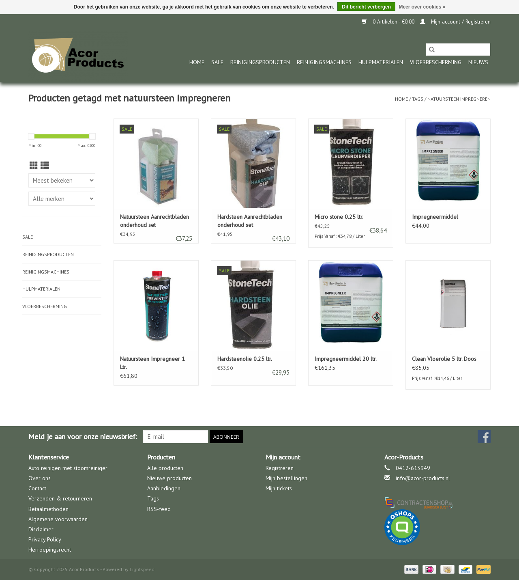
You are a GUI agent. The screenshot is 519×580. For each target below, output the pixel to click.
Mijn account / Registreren (455, 21)
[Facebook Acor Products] (484, 436)
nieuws (478, 62)
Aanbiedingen (163, 488)
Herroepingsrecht (49, 549)
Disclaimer (41, 529)
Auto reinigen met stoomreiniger (67, 468)
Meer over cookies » (422, 7)
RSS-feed (159, 509)
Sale (217, 62)
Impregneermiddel (435, 216)
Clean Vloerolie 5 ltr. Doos (444, 358)
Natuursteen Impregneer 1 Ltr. (152, 363)
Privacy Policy (44, 539)
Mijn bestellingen (286, 478)
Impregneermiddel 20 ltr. (346, 358)
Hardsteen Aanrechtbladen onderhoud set (249, 221)
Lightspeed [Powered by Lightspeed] (142, 569)
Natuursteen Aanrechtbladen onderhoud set (154, 221)
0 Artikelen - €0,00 (389, 21)
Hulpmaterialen (380, 62)
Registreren (280, 468)
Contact (37, 488)
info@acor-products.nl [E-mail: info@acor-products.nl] (423, 478)
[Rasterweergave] (34, 165)
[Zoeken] (458, 49)
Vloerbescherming (435, 62)
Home (196, 62)
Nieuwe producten (169, 478)
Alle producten (165, 468)
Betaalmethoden (48, 509)
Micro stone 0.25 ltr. (339, 216)
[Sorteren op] (61, 180)
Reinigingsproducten (260, 62)
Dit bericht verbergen (366, 7)
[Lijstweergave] (45, 165)
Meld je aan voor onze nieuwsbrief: (82, 436)
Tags (417, 99)
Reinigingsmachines (324, 62)
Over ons (39, 478)
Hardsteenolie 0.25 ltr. (244, 358)
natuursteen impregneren (459, 99)
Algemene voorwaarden (58, 519)
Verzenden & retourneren (60, 498)
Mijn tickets (279, 488)
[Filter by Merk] (61, 199)
